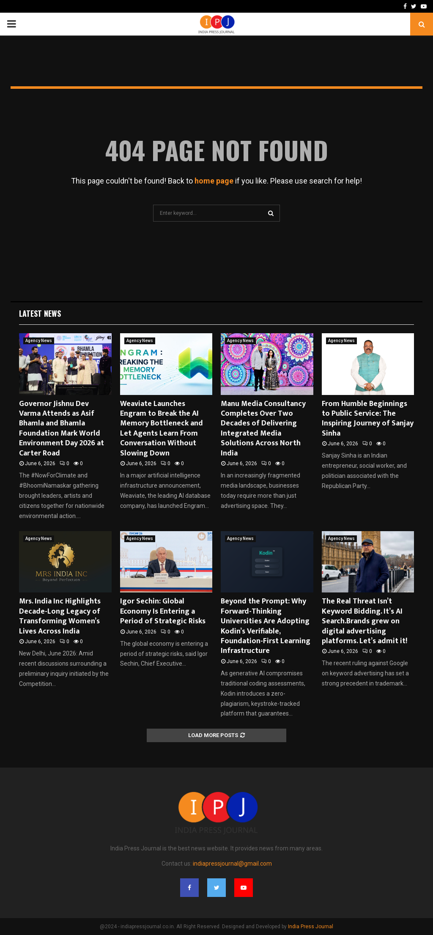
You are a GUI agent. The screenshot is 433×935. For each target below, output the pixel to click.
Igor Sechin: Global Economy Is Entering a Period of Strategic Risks (163, 611)
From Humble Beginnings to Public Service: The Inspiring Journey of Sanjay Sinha (368, 419)
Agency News (38, 340)
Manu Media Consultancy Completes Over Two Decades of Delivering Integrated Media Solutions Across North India (263, 429)
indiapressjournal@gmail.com (232, 863)
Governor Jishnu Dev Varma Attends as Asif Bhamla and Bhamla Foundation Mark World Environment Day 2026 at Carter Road (61, 429)
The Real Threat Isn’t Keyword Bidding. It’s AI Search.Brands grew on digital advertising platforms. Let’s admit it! (364, 621)
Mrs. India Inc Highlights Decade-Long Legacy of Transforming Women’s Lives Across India (60, 616)
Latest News (40, 313)
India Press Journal (310, 927)
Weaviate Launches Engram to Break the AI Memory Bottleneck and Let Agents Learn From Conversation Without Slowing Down (161, 429)
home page (214, 180)
